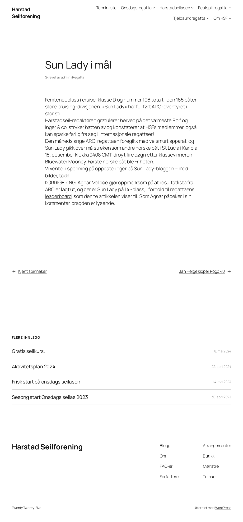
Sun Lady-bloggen (154, 168)
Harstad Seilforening (26, 12)
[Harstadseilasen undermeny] (192, 7)
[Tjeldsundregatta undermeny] (207, 18)
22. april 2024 (221, 366)
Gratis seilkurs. (28, 351)
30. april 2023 (221, 397)
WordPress (223, 507)
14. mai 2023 (222, 381)
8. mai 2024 (222, 351)
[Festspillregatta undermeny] (230, 7)
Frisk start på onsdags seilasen (46, 381)
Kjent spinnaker (32, 271)
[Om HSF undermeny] (230, 18)
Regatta (78, 77)
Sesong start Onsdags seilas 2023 (50, 397)
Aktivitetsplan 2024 (33, 366)
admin (65, 77)
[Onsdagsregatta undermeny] (154, 7)
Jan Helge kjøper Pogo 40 (202, 271)
